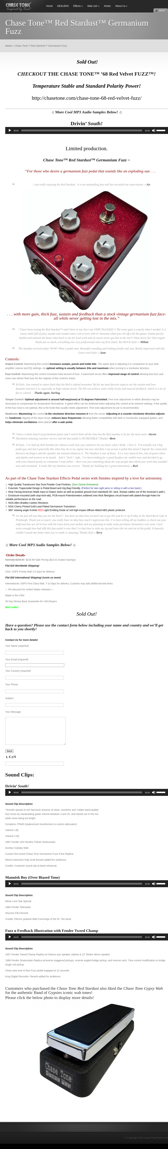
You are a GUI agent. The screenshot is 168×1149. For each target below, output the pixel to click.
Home (49, 6)
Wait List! (92, 6)
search (162, 10)
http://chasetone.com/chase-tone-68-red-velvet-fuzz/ (86, 98)
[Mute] (153, 130)
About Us (120, 6)
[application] (86, 130)
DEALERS (63, 6)
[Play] (10, 130)
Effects (77, 6)
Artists (107, 6)
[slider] (81, 130)
